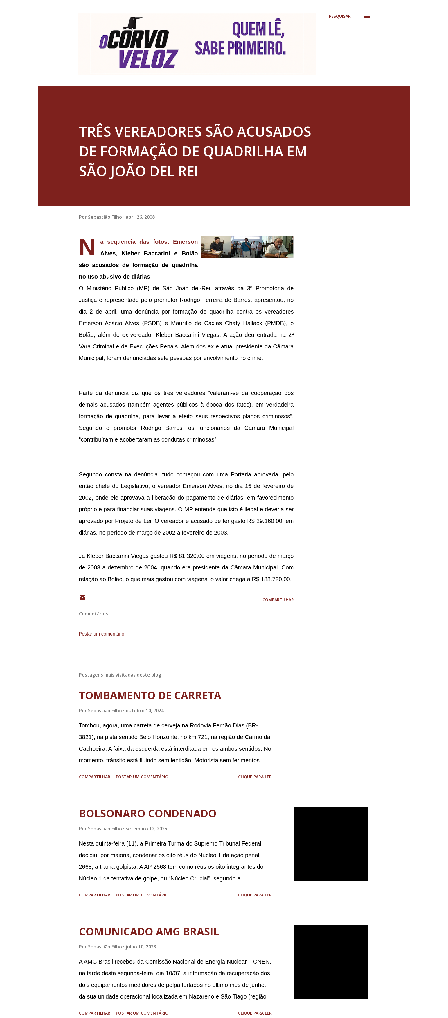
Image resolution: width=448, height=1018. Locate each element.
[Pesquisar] (340, 16)
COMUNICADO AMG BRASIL (149, 931)
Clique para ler (255, 776)
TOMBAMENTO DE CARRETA (150, 695)
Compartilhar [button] (278, 599)
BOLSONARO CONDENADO (148, 813)
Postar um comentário (102, 633)
